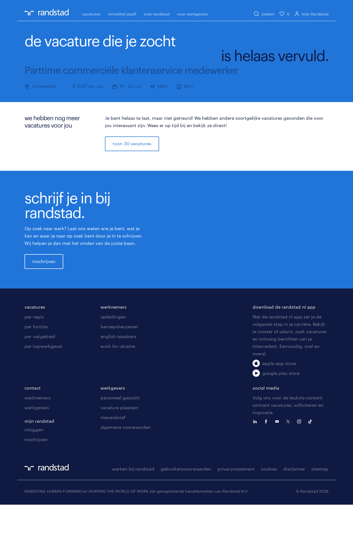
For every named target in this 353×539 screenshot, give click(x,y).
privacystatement (236, 503)
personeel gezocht (120, 432)
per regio (34, 351)
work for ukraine (118, 380)
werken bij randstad (133, 503)
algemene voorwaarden (126, 461)
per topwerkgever (44, 380)
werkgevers (37, 442)
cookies (269, 503)
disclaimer (294, 503)
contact (33, 422)
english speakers (118, 370)
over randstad (157, 14)
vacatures (91, 14)
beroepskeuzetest (119, 361)
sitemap (319, 503)
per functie (36, 361)
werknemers (113, 341)
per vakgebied (40, 370)
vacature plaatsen (119, 442)
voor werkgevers (192, 14)
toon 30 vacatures (132, 143)
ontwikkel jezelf (122, 14)
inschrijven (43, 278)
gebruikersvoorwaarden (186, 503)
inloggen (34, 464)
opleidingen (113, 351)
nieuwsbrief (113, 451)
